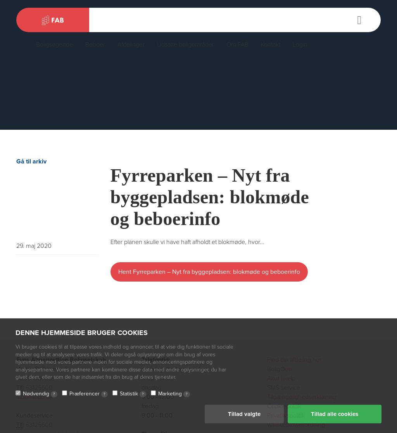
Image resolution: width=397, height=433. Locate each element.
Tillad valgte (244, 414)
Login (300, 44)
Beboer (95, 44)
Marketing (174, 393)
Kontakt (270, 44)
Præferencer (88, 393)
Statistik (133, 393)
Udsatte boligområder (185, 44)
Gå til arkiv (31, 161)
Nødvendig (40, 393)
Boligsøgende (54, 44)
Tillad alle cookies (334, 414)
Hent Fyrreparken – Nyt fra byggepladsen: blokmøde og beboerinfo (209, 272)
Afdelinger (131, 44)
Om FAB (237, 44)
